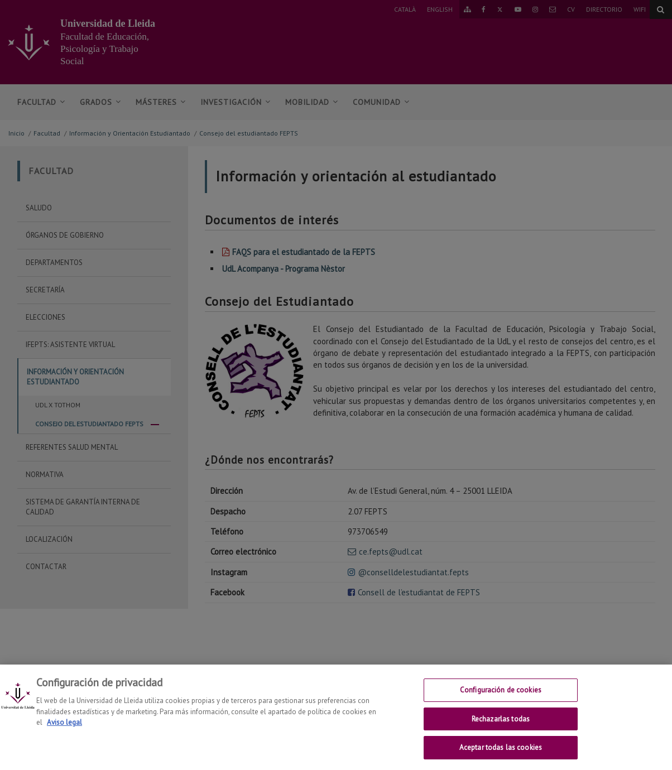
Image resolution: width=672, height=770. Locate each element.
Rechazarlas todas (501, 727)
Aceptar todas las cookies (500, 756)
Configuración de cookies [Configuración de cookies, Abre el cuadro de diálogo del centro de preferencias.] (500, 698)
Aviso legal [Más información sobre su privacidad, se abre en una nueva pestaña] (64, 730)
